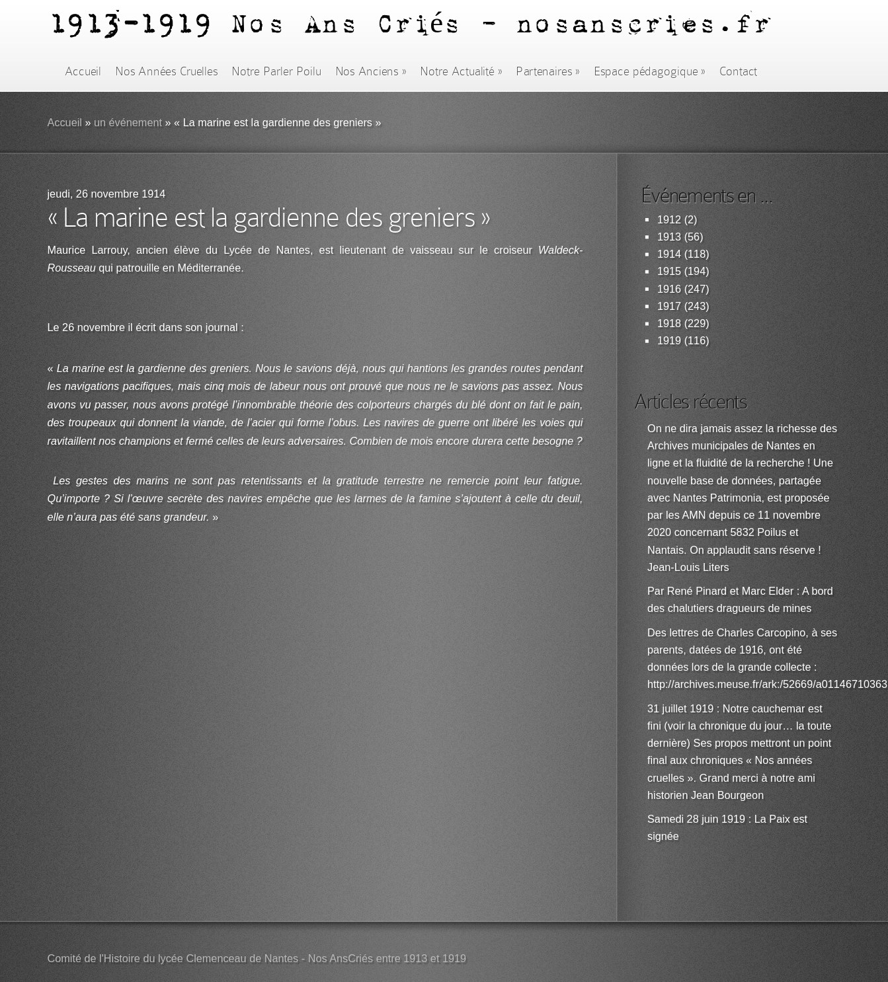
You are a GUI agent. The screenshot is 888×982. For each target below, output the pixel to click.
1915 (669, 271)
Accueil (83, 71)
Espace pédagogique (650, 71)
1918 (669, 323)
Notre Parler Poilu (276, 71)
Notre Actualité (461, 71)
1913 (669, 237)
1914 (669, 254)
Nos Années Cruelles (166, 71)
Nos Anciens (371, 71)
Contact (738, 71)
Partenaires (547, 71)
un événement (128, 122)
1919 (669, 340)
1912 (669, 219)
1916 (669, 289)
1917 (669, 306)
